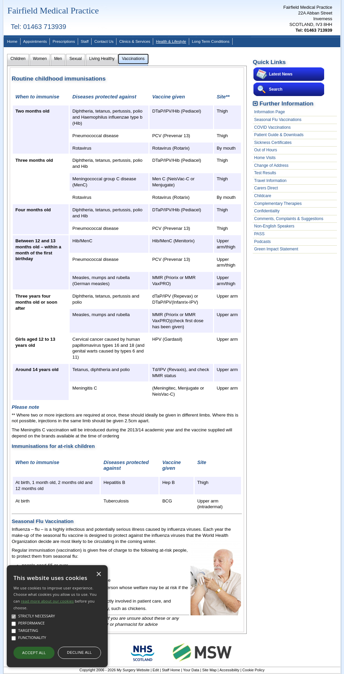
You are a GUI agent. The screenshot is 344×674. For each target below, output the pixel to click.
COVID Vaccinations (272, 127)
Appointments (35, 41)
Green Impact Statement (276, 249)
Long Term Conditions (211, 41)
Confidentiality (266, 211)
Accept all (34, 653)
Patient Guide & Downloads (279, 134)
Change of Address (271, 165)
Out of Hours (265, 150)
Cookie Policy (253, 670)
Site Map (209, 670)
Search (275, 89)
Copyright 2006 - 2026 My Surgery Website (114, 670)
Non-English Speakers (274, 226)
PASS (259, 234)
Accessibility (229, 670)
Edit (155, 670)
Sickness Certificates (272, 142)
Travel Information (270, 180)
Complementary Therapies (278, 203)
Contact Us (103, 41)
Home (12, 41)
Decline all (79, 652)
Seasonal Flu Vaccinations (278, 119)
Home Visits (265, 157)
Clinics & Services (134, 41)
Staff (85, 41)
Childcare (262, 195)
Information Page (269, 112)
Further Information (286, 103)
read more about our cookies (47, 601)
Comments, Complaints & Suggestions (288, 218)
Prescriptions (64, 41)
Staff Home (171, 670)
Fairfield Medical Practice (53, 11)
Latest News (281, 74)
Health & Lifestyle (171, 41)
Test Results (265, 173)
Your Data (191, 670)
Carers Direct (266, 188)
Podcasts (262, 241)
